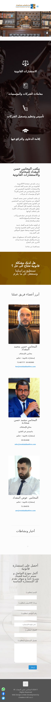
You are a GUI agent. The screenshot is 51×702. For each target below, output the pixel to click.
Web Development (30, 695)
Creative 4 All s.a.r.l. (25, 697)
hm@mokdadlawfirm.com (25, 367)
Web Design (16, 695)
